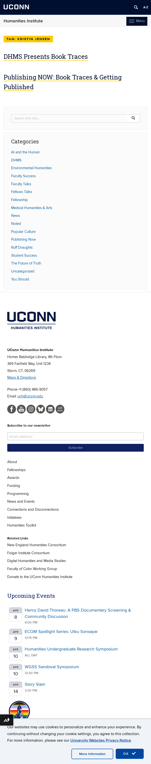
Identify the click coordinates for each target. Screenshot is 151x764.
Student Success (24, 255)
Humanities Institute (23, 21)
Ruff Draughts (22, 247)
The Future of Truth (26, 263)
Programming (18, 494)
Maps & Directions (21, 377)
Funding (13, 485)
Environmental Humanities (31, 168)
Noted (16, 223)
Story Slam (35, 684)
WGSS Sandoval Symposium (52, 666)
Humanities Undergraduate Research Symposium (71, 649)
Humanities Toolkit (21, 525)
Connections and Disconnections (33, 509)
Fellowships (16, 470)
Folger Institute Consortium (28, 553)
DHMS (16, 160)
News (15, 215)
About (12, 462)
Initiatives (14, 517)
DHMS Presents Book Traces (46, 56)
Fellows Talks (21, 192)
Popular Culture (23, 231)
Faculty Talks (21, 184)
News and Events (21, 501)
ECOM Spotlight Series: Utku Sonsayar (61, 631)
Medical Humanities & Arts (31, 208)
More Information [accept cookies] (92, 754)
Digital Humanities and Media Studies (36, 561)
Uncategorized (22, 271)
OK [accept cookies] (129, 753)
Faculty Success (23, 176)
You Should (20, 279)
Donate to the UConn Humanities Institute (39, 577)
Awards (13, 477)
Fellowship (19, 200)
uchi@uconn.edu (30, 396)
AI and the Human (25, 152)
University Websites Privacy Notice (100, 740)
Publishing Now (23, 239)
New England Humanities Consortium (36, 545)
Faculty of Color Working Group (32, 569)
